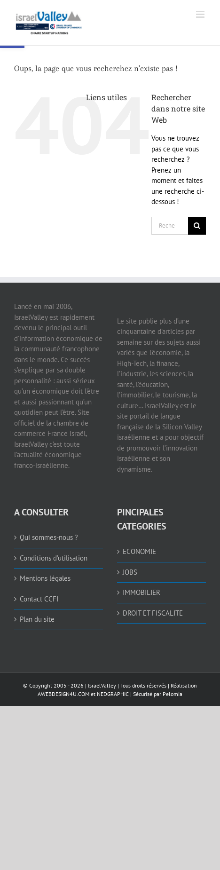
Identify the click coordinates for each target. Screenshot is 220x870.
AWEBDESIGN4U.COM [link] (63, 693)
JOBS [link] (130, 572)
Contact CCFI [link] (39, 598)
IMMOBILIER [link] (141, 592)
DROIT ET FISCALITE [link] (153, 613)
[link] (86, 22)
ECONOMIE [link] (139, 551)
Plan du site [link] (37, 619)
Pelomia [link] (172, 693)
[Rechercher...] (169, 226)
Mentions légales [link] (45, 578)
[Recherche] (197, 226)
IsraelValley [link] (102, 685)
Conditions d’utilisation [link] (53, 558)
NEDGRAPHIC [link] (112, 693)
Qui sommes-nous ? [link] (49, 537)
